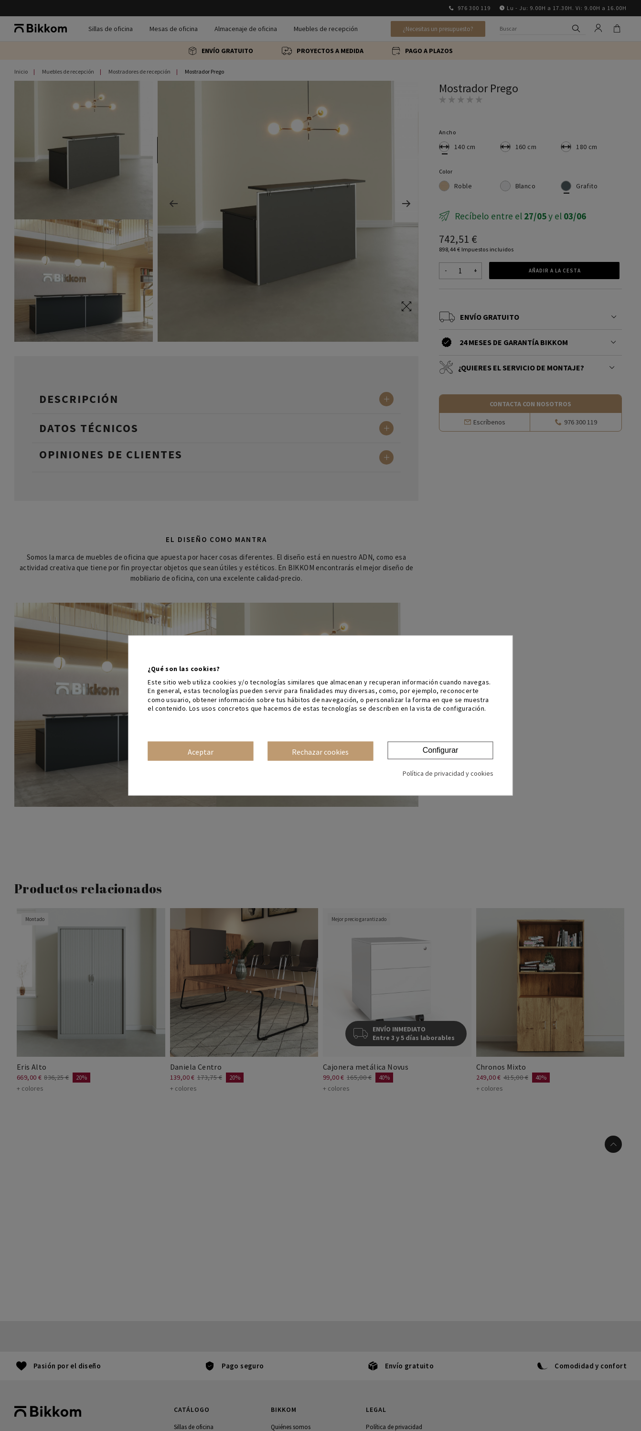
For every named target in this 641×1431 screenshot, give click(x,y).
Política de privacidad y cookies (448, 774)
